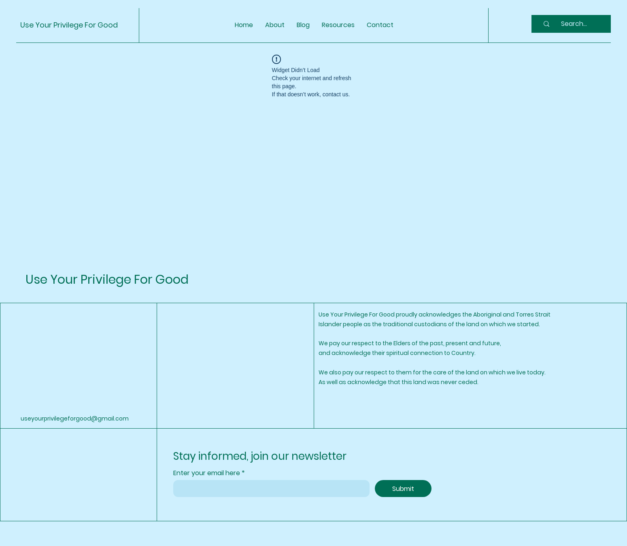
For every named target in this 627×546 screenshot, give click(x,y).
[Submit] (403, 488)
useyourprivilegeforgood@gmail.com (75, 418)
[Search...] (574, 24)
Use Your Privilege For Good (69, 25)
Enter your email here (207, 473)
